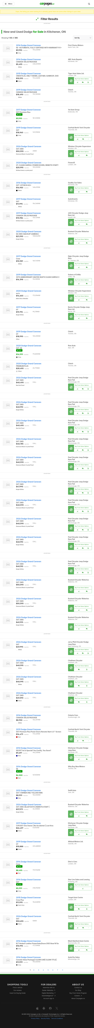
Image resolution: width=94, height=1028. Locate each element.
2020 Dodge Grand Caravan (28, 163)
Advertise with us (49, 987)
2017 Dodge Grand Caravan (28, 110)
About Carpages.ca (78, 998)
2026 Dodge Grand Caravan (28, 146)
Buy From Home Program (78, 993)
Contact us (78, 987)
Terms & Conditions (57, 1018)
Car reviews (17, 990)
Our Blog (78, 990)
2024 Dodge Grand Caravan (28, 804)
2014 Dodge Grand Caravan (28, 766)
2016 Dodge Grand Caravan (28, 45)
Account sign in (48, 998)
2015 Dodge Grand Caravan (28, 73)
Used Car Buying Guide (18, 993)
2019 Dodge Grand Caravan (28, 90)
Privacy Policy (35, 1018)
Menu (8, 4)
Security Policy (45, 1018)
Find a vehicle (17, 987)
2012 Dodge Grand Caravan (28, 748)
